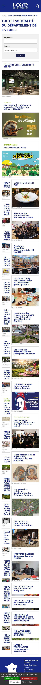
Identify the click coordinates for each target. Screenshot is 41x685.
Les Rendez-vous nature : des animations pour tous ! (9, 347)
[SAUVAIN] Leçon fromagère (9, 185)
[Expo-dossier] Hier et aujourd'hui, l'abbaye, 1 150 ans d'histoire (24, 458)
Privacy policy (27, 682)
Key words (8, 38)
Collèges (18, 417)
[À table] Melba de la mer (24, 184)
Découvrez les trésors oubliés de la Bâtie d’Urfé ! (9, 408)
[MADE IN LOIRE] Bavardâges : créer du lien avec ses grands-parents (23, 281)
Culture (7, 103)
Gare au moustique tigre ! (9, 459)
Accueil (4, 15)
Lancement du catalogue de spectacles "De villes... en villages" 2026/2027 (17, 107)
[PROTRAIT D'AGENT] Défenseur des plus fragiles (24, 556)
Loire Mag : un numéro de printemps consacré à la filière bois (9, 317)
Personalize (15, 682)
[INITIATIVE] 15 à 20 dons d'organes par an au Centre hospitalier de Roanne (9, 594)
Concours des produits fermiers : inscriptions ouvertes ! (24, 353)
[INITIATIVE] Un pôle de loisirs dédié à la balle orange (23, 603)
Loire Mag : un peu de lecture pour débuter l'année (23, 386)
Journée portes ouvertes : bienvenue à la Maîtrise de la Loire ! (24, 423)
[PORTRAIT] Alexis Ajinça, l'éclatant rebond (9, 236)
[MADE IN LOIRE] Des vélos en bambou (8, 537)
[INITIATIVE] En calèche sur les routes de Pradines (23, 523)
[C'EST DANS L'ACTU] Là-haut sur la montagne (9, 618)
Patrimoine (10, 401)
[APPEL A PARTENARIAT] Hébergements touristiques (21, 648)
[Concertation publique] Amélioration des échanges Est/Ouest (23, 492)
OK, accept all (11, 679)
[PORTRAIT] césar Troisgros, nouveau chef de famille (9, 509)
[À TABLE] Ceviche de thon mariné (8, 261)
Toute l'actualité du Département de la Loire (22, 15)
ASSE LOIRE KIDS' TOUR (15, 148)
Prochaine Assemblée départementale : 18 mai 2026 (24, 249)
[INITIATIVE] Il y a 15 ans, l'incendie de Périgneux (23, 588)
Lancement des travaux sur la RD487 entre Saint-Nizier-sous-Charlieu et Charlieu (24, 317)
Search (20, 56)
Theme (7, 46)
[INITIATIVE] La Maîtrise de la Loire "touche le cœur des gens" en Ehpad (24, 618)
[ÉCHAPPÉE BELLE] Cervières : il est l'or (19, 66)
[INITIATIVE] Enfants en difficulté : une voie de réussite (9, 639)
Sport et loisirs (10, 145)
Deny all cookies (29, 679)
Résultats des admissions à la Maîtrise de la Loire (23, 215)
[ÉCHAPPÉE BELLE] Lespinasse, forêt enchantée (22, 633)
